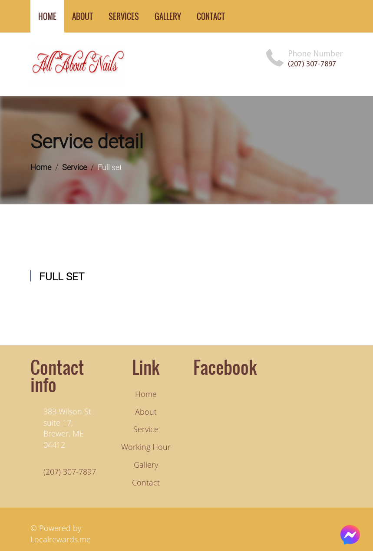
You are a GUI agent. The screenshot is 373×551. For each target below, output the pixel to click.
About (146, 412)
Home (40, 167)
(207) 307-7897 (312, 64)
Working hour (146, 447)
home (47, 16)
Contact (146, 482)
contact (211, 16)
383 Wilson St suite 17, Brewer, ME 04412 (67, 428)
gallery (168, 16)
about (82, 16)
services (124, 16)
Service (74, 167)
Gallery (146, 464)
